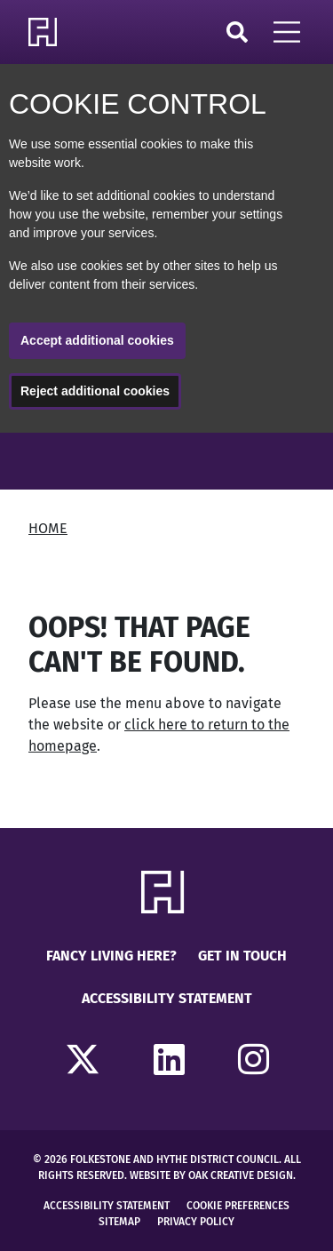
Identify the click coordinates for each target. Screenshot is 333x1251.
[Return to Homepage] (46, 32)
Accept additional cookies (97, 340)
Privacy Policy (195, 1221)
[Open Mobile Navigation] (287, 32)
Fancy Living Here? (111, 955)
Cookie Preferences (237, 1205)
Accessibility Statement (167, 998)
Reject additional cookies (95, 391)
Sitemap (119, 1221)
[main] (166, 630)
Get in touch (242, 955)
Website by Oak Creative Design (211, 1175)
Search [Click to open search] (237, 32)
